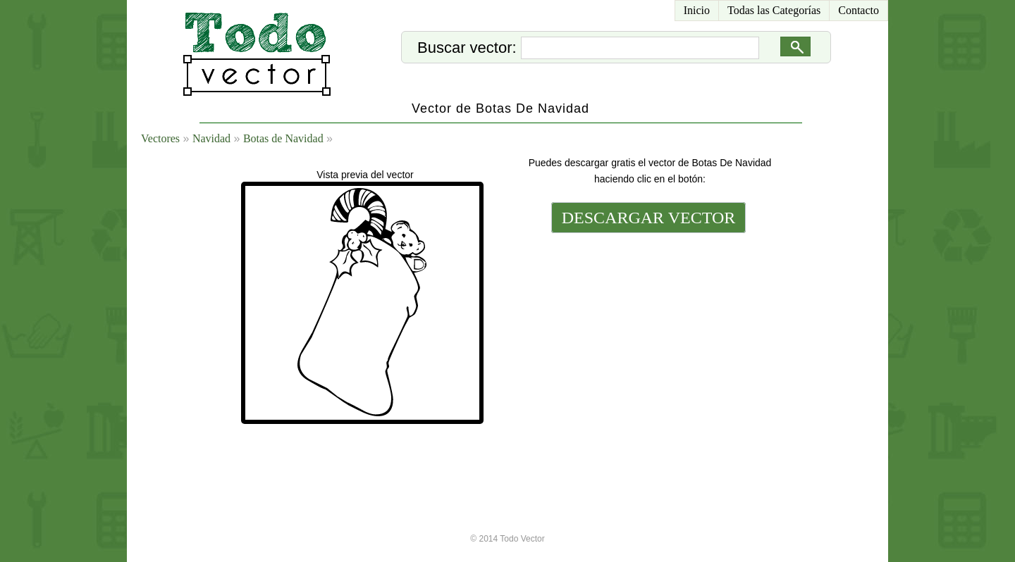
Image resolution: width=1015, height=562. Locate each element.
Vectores (160, 138)
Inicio (697, 10)
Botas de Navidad (283, 138)
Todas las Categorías (773, 10)
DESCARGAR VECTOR (649, 217)
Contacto (858, 10)
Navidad (211, 138)
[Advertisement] (647, 332)
